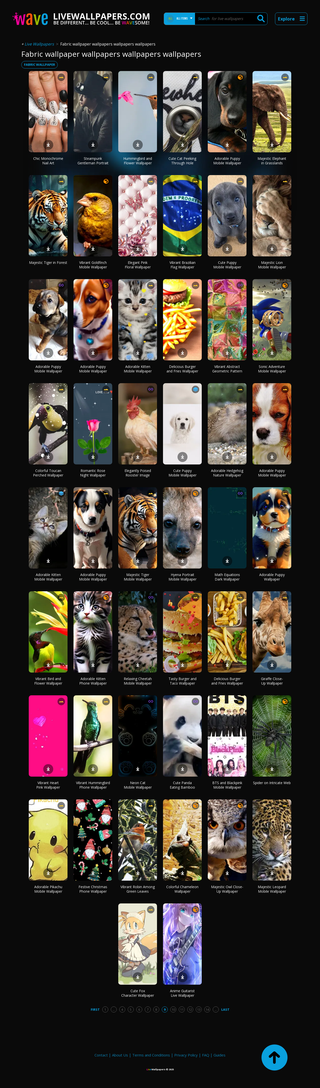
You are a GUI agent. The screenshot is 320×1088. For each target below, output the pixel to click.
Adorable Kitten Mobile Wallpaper (138, 368)
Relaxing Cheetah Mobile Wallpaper (138, 681)
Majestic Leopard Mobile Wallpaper (272, 889)
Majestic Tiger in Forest (48, 262)
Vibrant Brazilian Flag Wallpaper (183, 264)
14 (207, 1009)
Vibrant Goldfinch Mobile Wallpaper (93, 264)
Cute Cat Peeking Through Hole (182, 160)
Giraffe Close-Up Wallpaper (272, 681)
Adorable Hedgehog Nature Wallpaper (227, 472)
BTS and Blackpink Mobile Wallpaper (227, 785)
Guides (220, 1054)
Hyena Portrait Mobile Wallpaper (182, 577)
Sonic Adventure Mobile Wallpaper (272, 368)
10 (173, 1009)
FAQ (205, 1054)
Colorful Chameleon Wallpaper (182, 889)
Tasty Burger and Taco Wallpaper (182, 681)
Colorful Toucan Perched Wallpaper (48, 472)
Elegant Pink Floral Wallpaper (138, 264)
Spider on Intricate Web (272, 782)
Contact (101, 1054)
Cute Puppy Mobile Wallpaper (227, 264)
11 (182, 1009)
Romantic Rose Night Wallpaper (93, 472)
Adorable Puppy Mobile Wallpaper (227, 160)
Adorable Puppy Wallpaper (272, 577)
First (95, 1009)
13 (198, 1009)
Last (225, 1009)
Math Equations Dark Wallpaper (227, 577)
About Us (120, 1054)
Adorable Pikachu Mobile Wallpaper (48, 889)
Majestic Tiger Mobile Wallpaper (138, 577)
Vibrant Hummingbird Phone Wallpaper (93, 785)
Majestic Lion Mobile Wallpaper (272, 264)
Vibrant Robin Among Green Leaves (137, 889)
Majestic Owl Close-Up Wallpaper (227, 889)
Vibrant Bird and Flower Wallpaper (48, 681)
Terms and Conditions (151, 1054)
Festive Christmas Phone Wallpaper (92, 889)
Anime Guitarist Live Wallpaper (182, 993)
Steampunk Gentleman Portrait (93, 160)
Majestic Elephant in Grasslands (272, 160)
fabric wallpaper (39, 64)
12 (190, 1009)
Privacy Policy (186, 1054)
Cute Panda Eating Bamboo (182, 785)
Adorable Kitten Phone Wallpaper (93, 681)
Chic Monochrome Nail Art (48, 160)
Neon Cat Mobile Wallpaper (138, 785)
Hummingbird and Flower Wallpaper (137, 160)
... (113, 1009)
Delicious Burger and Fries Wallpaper (182, 368)
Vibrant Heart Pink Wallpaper (48, 785)
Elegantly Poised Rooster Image (137, 472)
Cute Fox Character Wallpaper (137, 993)
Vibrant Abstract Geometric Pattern (227, 368)
